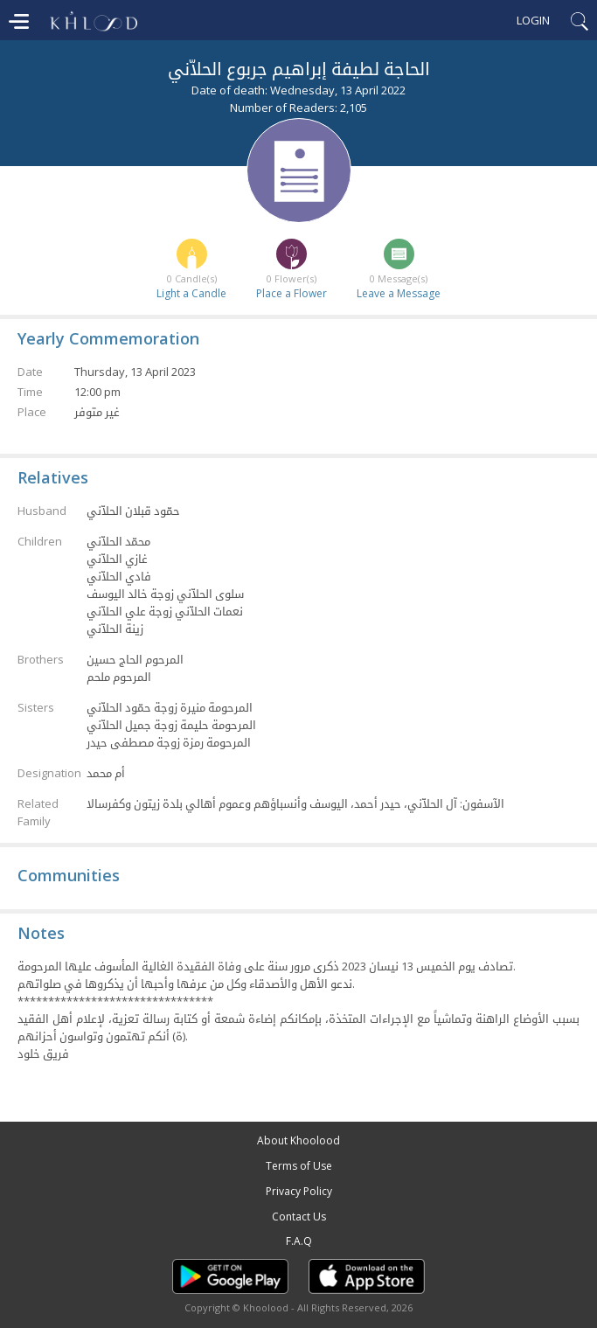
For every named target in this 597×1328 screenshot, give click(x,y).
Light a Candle (191, 293)
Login (533, 20)
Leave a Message (399, 293)
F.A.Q (299, 1241)
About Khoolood (298, 1140)
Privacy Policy (299, 1191)
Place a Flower (291, 293)
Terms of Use (299, 1165)
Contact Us (299, 1216)
